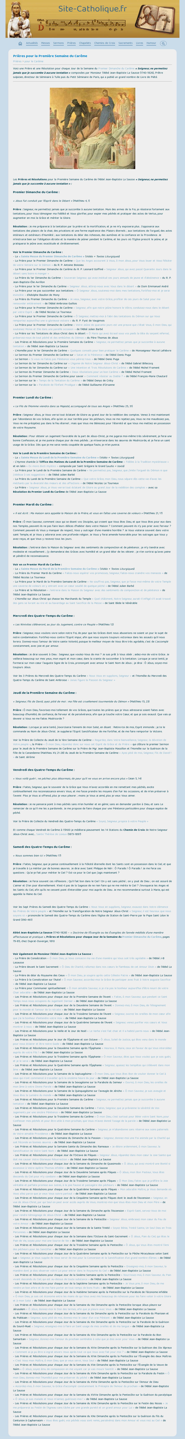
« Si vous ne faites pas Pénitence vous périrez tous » (61, 359)
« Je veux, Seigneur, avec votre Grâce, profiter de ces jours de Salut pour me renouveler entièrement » (86, 301)
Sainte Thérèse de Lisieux (51, 834)
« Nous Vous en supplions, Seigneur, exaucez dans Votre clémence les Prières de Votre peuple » (90, 909)
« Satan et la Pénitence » (89, 355)
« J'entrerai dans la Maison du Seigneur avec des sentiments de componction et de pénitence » (104, 590)
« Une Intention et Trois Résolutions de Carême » (98, 368)
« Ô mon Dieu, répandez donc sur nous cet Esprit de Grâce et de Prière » (87, 744)
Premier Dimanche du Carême (116, 68)
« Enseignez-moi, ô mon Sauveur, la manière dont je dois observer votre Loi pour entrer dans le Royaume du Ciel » (89, 1269)
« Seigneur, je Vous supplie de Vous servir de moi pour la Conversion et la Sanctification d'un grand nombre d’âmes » (88, 1258)
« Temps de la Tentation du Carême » (59, 380)
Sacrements (126, 43)
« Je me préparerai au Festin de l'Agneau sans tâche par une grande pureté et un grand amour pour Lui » (90, 1405)
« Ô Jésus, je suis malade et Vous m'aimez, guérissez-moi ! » (49, 1399)
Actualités (32, 43)
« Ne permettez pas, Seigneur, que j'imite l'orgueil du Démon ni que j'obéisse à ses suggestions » (90, 473)
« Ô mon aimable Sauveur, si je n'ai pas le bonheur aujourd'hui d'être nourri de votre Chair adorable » (90, 990)
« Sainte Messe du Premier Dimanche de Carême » (51, 256)
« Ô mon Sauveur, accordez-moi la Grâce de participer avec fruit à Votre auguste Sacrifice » (91, 982)
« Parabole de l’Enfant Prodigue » (57, 385)
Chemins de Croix (104, 43)
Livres (139, 43)
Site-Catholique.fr (92, 9)
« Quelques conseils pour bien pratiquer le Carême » (99, 350)
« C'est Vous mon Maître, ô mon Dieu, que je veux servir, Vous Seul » (54, 1360)
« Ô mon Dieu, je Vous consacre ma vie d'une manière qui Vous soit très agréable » (97, 958)
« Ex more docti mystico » (42, 466)
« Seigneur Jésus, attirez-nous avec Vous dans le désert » (102, 286)
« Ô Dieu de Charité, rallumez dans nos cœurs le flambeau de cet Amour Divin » (108, 967)
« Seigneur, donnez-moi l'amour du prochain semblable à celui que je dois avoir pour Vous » (82, 1339)
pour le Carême (34, 61)
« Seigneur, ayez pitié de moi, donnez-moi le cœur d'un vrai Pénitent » (70, 1318)
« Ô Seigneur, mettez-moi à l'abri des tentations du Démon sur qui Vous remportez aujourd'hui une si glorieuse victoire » (86, 318)
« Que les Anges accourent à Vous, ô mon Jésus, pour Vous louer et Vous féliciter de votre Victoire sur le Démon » (92, 263)
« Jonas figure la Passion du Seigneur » (91, 680)
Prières (71, 43)
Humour (151, 43)
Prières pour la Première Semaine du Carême (50, 56)
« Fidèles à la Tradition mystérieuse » (146, 462)
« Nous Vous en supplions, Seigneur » (109, 676)
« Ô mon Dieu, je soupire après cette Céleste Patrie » (98, 975)
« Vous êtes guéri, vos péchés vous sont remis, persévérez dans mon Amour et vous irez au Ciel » (103, 1420)
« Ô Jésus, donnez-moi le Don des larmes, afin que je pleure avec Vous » (70, 1309)
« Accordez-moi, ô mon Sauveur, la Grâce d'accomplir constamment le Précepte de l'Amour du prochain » (76, 1386)
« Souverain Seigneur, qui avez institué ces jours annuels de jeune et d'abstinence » (111, 278)
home (20, 43)
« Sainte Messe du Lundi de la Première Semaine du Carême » (59, 457)
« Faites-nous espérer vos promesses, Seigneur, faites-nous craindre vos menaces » (113, 573)
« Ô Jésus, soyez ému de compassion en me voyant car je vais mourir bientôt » (68, 1369)
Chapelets (85, 43)
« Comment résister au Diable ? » (104, 376)
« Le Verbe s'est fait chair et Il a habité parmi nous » (119, 1031)
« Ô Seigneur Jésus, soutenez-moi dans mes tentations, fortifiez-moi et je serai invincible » (91, 293)
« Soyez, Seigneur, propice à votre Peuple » (122, 821)
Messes (45, 43)
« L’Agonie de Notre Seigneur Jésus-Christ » (94, 363)
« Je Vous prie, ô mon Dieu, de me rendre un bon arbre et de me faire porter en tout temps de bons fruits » (88, 1286)
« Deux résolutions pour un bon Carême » (95, 372)
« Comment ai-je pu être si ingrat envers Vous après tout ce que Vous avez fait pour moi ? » (69, 1352)
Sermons (58, 43)
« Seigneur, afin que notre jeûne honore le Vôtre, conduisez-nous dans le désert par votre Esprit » (91, 310)
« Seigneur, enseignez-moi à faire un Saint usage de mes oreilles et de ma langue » (82, 1326)
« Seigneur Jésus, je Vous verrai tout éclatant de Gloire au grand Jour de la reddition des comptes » (87, 487)
